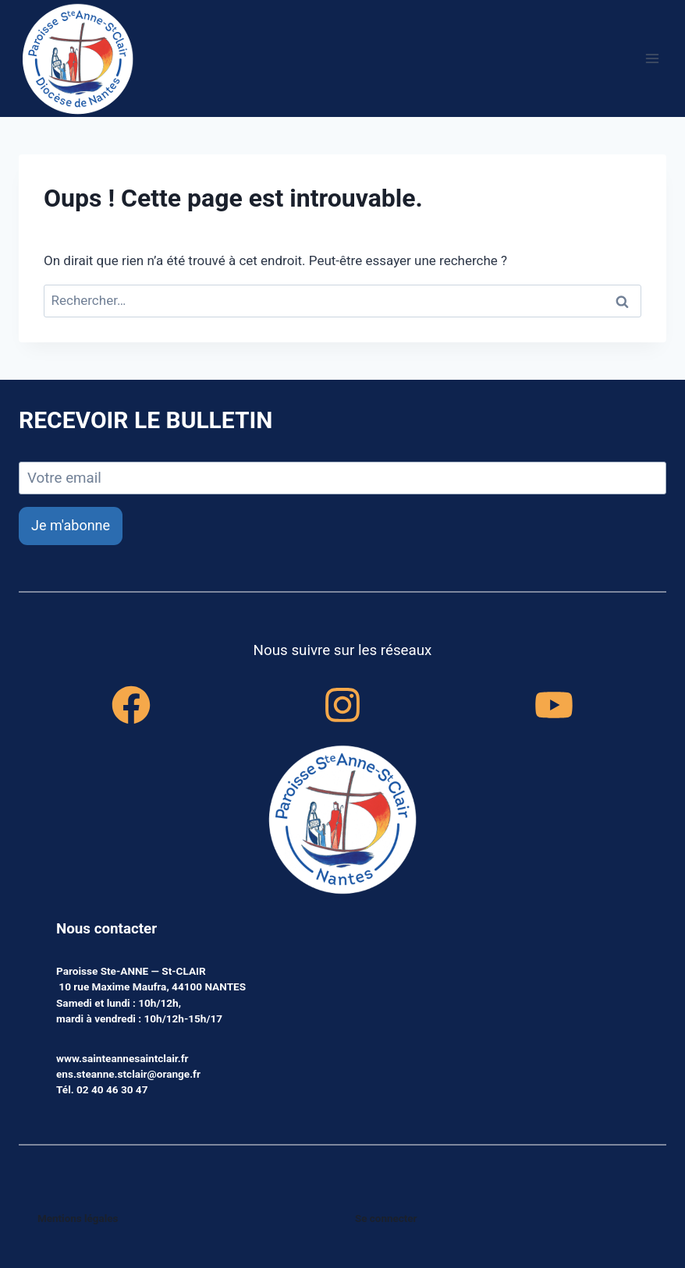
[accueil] (342, 821)
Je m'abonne (70, 526)
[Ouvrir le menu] (651, 58)
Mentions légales (78, 1218)
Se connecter (386, 1218)
